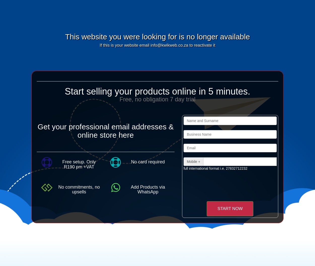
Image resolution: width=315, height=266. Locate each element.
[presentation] (225, 186)
